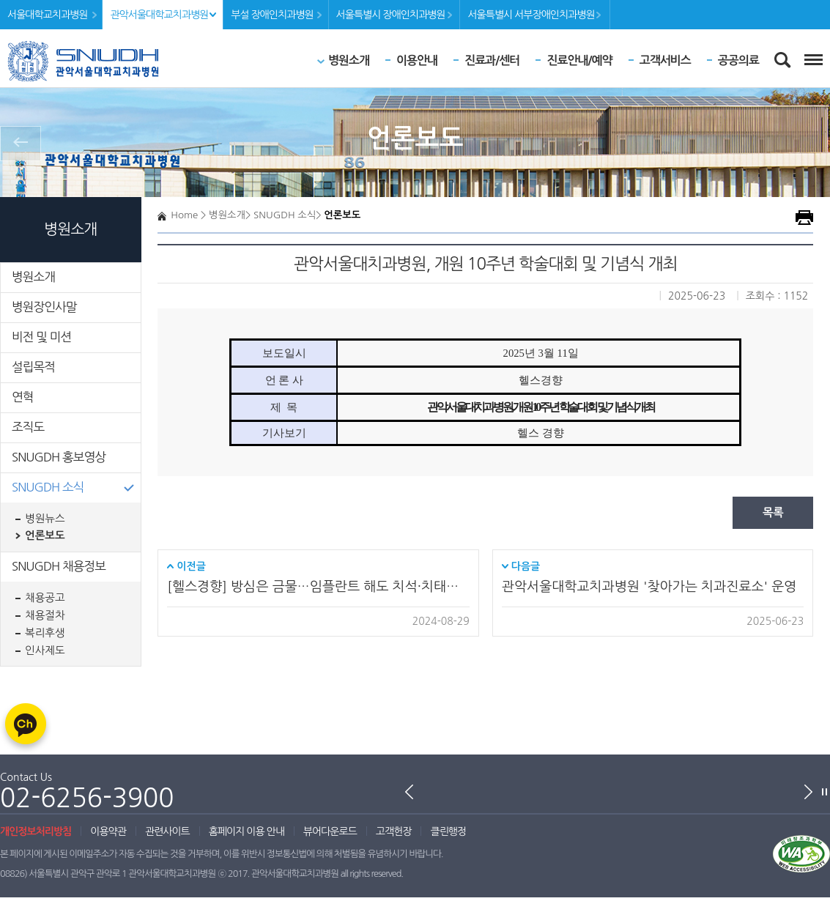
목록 (773, 512)
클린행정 (448, 831)
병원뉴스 (45, 519)
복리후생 (45, 633)
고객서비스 (665, 60)
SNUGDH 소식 (48, 487)
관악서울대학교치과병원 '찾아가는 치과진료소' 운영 (649, 586)
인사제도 (45, 650)
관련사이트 (167, 831)
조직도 (28, 427)
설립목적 (33, 367)
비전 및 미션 (41, 337)
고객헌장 (394, 831)
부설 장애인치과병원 (272, 15)
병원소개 (348, 60)
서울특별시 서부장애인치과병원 (530, 15)
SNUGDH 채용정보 (58, 566)
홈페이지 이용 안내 (246, 831)
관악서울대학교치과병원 (159, 15)
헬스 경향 (540, 433)
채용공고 (45, 598)
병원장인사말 (44, 307)
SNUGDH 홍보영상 (58, 457)
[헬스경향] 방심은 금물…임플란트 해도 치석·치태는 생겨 (318, 586)
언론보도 (45, 535)
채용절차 (45, 615)
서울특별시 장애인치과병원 (390, 15)
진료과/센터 (491, 60)
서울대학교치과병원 (47, 15)
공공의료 (738, 60)
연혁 (23, 397)
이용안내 (416, 60)
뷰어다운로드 (330, 831)
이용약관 (108, 831)
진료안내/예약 (579, 60)
